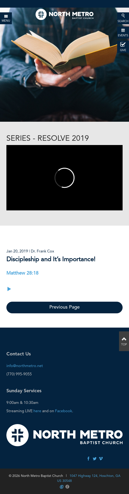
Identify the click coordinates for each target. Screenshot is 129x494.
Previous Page (64, 307)
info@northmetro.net (24, 365)
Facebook (63, 411)
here (37, 411)
